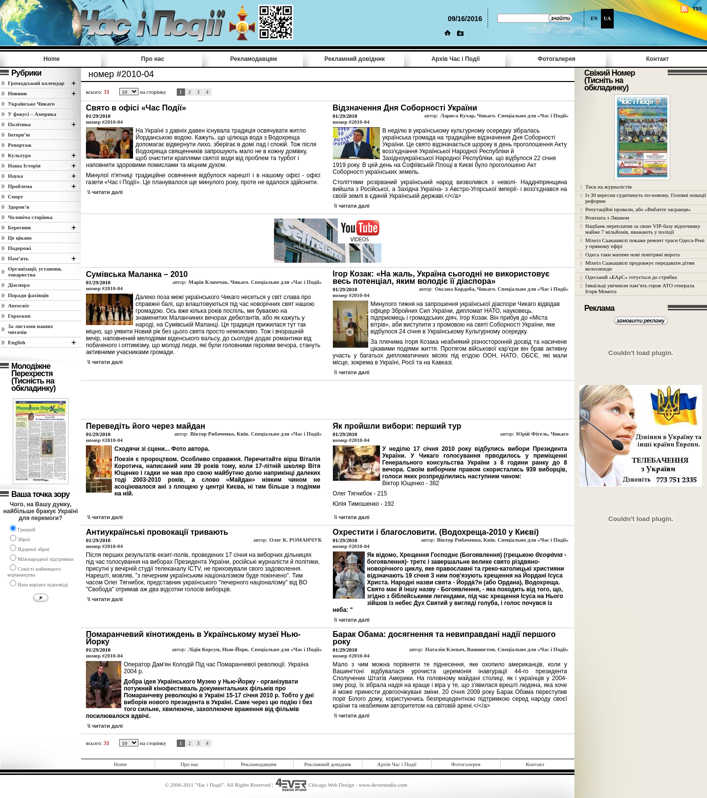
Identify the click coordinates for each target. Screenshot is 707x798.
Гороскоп (19, 316)
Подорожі (19, 248)
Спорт (15, 196)
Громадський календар (36, 83)
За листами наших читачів (30, 329)
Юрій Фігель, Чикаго (542, 434)
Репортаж (19, 145)
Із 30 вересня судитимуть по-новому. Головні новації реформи (645, 198)
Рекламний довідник (355, 58)
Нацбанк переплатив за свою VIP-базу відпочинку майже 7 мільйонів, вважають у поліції (643, 229)
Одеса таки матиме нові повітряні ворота (632, 254)
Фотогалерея (556, 58)
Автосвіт (18, 305)
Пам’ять (18, 258)
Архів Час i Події (456, 58)
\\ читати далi (105, 192)
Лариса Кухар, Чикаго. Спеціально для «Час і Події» (504, 115)
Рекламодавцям (253, 58)
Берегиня (19, 227)
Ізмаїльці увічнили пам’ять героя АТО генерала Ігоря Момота (639, 288)
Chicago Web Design (331, 785)
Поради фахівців (28, 295)
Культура (19, 155)
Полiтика (19, 124)
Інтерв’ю (19, 135)
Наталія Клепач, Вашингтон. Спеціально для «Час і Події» (497, 649)
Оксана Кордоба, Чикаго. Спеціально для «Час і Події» (502, 289)
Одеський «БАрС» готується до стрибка (631, 277)
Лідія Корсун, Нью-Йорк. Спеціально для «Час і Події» (255, 649)
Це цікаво (20, 238)
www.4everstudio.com (382, 785)
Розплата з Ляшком (607, 217)
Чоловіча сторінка (30, 217)
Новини (17, 93)
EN (594, 18)
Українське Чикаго (31, 104)
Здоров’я (18, 207)
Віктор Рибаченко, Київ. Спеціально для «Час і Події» (256, 434)
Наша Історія (24, 165)
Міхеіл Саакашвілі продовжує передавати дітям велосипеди (639, 266)
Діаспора (18, 285)
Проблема (20, 186)
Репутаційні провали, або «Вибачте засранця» (638, 209)
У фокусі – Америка (32, 114)
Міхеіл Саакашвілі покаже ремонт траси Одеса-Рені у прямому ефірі (645, 243)
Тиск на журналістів (608, 187)
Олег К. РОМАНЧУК (295, 540)
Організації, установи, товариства (35, 271)
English (16, 342)
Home (51, 58)
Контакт (657, 58)
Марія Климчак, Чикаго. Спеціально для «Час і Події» (255, 282)
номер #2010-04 (104, 122)
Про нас (152, 58)
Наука (15, 176)
